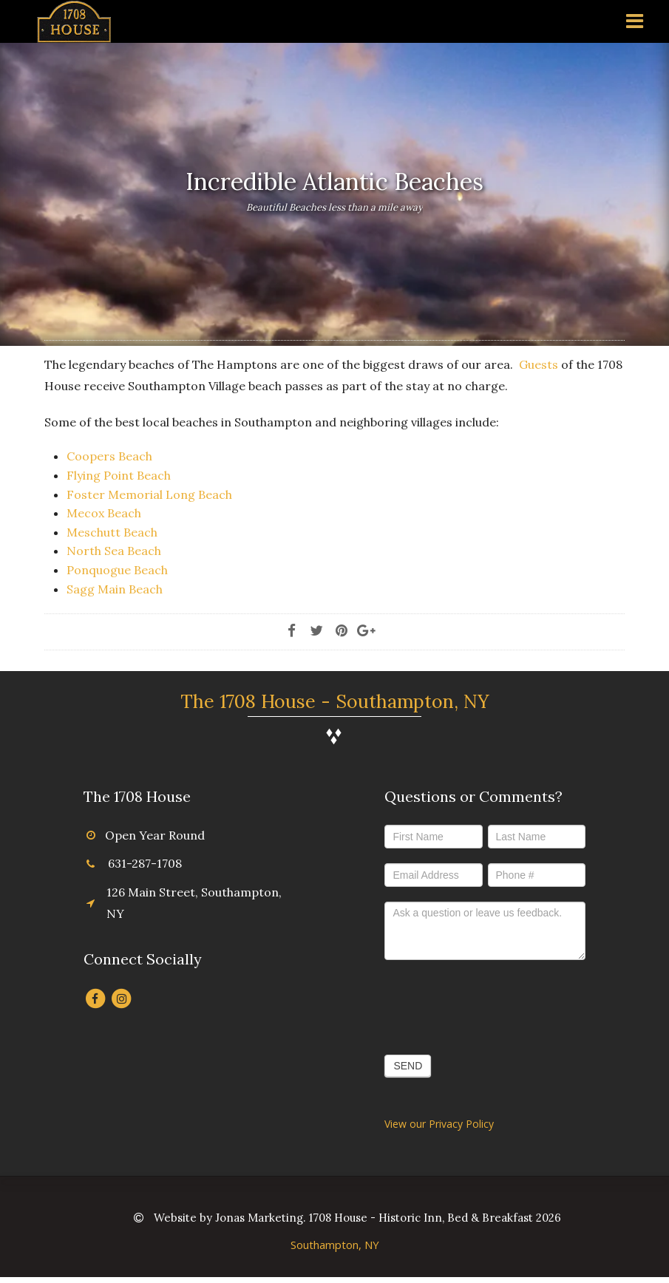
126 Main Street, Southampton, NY (194, 903)
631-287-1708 (145, 863)
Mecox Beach (104, 513)
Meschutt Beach (112, 532)
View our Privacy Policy (439, 1124)
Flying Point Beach (119, 475)
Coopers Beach (109, 456)
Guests (538, 364)
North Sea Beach (114, 550)
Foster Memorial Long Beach (149, 494)
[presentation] (496, 1003)
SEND (407, 1066)
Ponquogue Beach (117, 569)
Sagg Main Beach (115, 589)
